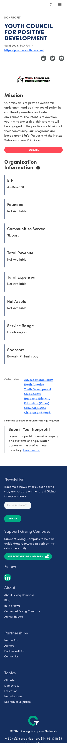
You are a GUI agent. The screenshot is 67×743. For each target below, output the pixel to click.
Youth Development (37, 389)
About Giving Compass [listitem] (19, 595)
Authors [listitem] (9, 645)
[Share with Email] (61, 58)
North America (34, 384)
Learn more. (31, 450)
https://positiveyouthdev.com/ (24, 50)
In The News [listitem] (12, 605)
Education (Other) (36, 403)
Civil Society (32, 394)
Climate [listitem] (9, 680)
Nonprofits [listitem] (11, 640)
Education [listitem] (10, 691)
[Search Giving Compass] (51, 5)
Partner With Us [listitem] (14, 651)
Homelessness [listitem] (13, 696)
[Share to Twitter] (52, 58)
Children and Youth (37, 412)
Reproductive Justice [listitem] (17, 701)
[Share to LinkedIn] (43, 58)
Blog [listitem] (7, 600)
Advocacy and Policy (38, 380)
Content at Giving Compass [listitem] (22, 611)
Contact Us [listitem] (11, 656)
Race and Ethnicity (37, 398)
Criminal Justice (35, 408)
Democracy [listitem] (11, 685)
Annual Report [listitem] (13, 616)
